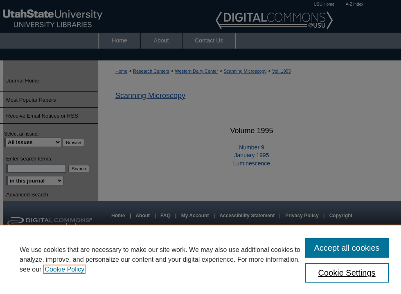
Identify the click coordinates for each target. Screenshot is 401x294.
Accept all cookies (347, 247)
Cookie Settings (347, 272)
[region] (200, 259)
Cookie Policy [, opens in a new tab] (64, 269)
